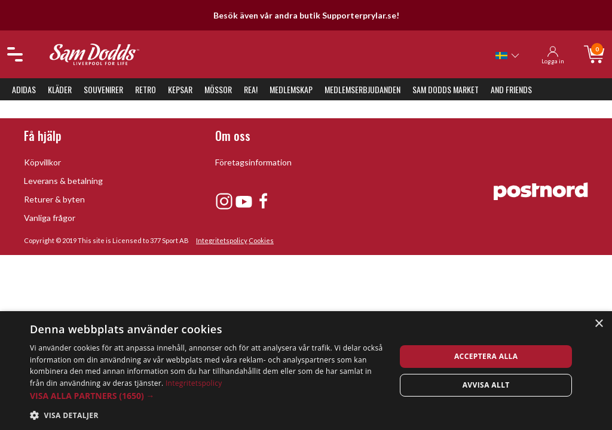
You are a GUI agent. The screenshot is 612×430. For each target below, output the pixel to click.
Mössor (218, 89)
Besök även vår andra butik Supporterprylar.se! (306, 15)
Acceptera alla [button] (486, 356)
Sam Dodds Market (445, 89)
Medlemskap (291, 89)
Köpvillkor (42, 162)
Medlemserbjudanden (362, 89)
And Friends (511, 89)
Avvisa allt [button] (486, 385)
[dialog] (306, 370)
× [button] (598, 324)
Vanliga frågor (49, 218)
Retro (145, 89)
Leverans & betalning (63, 181)
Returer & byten (54, 199)
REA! (251, 89)
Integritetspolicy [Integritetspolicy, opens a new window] (194, 383)
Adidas (24, 89)
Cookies (261, 240)
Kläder (60, 89)
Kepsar (180, 89)
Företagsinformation (253, 162)
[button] (207, 395)
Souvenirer (103, 89)
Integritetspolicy (221, 240)
